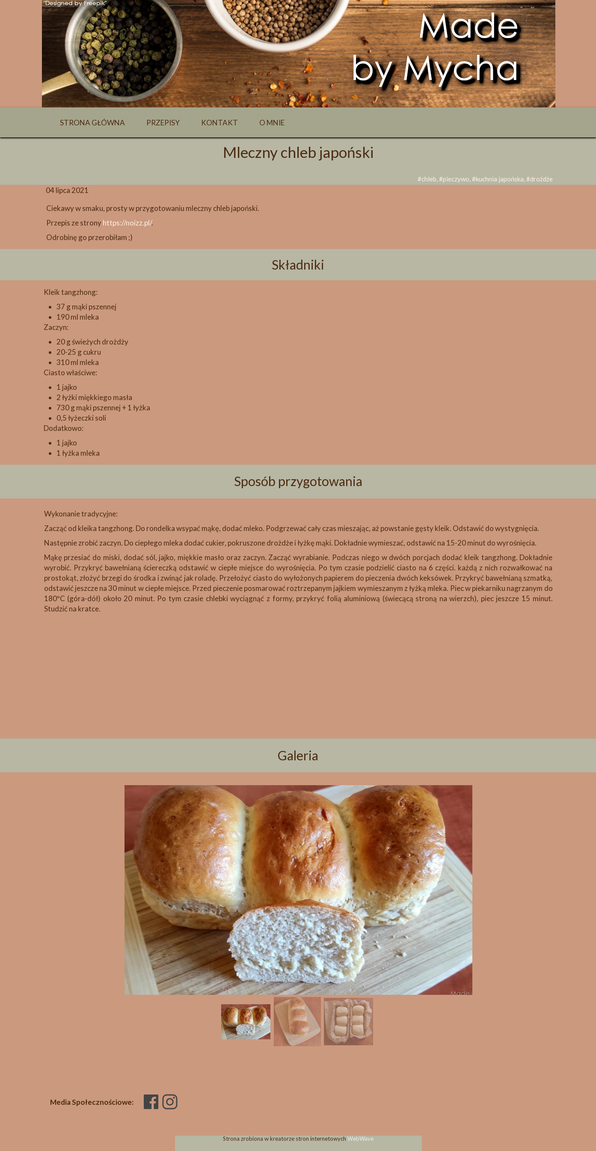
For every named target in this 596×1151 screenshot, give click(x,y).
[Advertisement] (298, 691)
